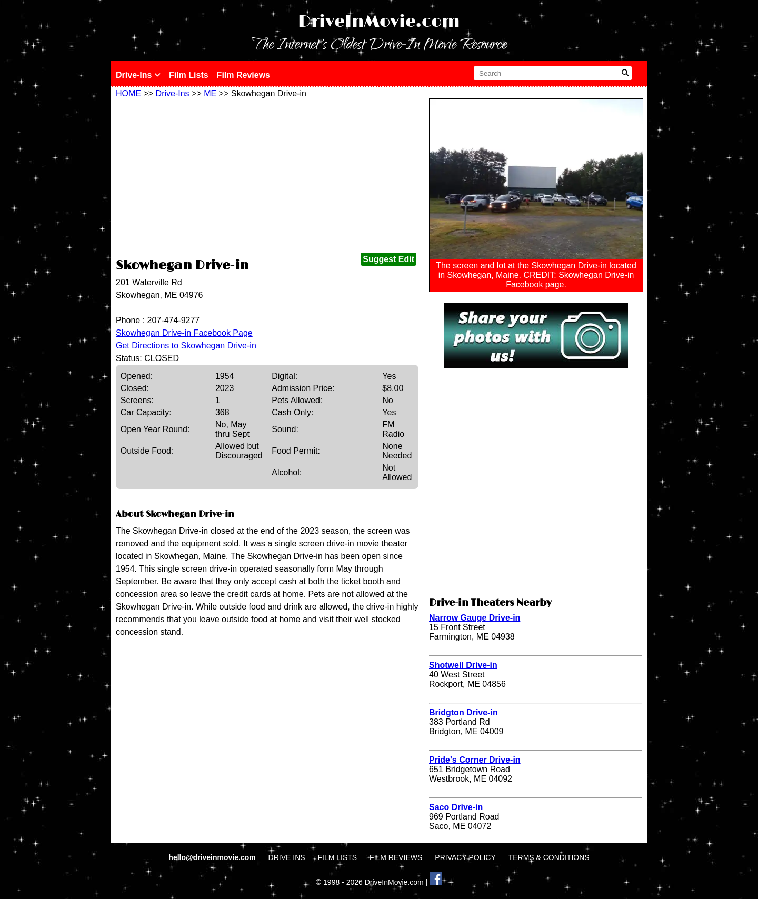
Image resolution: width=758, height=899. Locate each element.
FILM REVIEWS (396, 857)
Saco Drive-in (456, 807)
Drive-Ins (138, 75)
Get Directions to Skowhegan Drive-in (186, 345)
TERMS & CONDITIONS (549, 857)
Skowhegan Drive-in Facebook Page (184, 332)
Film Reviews (243, 75)
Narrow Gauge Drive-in (474, 617)
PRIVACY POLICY (465, 857)
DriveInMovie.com (379, 22)
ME (210, 93)
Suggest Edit (388, 259)
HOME (128, 93)
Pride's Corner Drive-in (475, 759)
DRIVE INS (286, 857)
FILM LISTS (337, 857)
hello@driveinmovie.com (212, 857)
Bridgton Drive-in (463, 712)
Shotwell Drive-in (463, 665)
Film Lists (188, 75)
